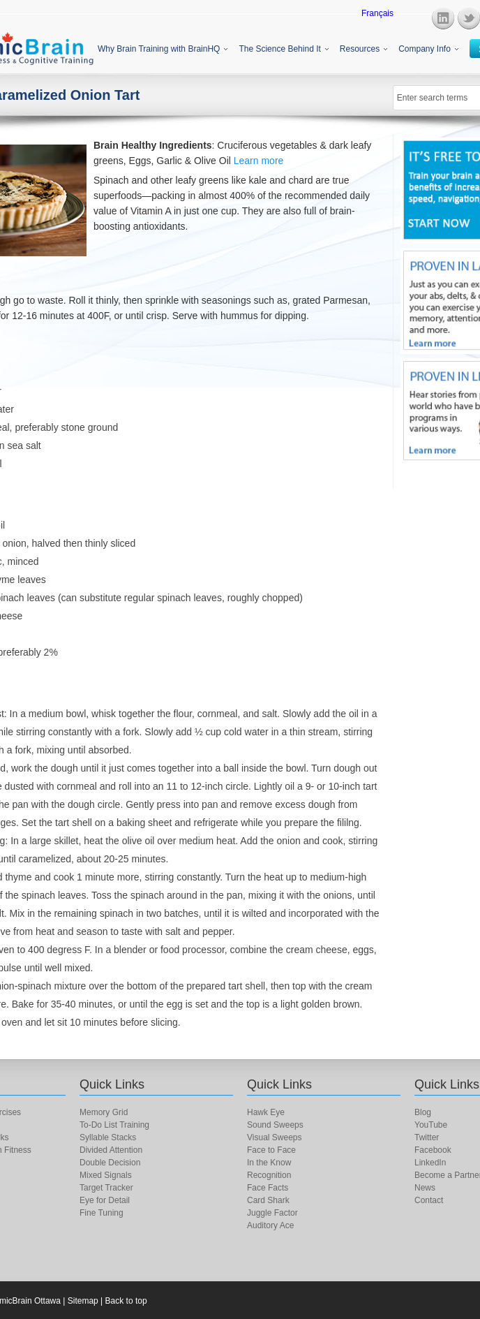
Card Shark (268, 1200)
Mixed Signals (106, 1175)
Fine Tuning (101, 1213)
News (424, 1188)
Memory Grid (104, 1112)
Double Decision (110, 1162)
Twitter (426, 1137)
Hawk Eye (266, 1112)
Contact (428, 1200)
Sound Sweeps (275, 1125)
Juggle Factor (272, 1213)
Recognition (269, 1175)
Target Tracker (106, 1188)
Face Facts (267, 1188)
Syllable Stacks (108, 1137)
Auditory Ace (270, 1225)
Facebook (432, 1150)
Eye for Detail (105, 1200)
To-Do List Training (114, 1125)
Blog (422, 1112)
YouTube (430, 1125)
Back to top (126, 1301)
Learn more (259, 160)
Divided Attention (111, 1150)
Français (377, 13)
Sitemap (83, 1301)
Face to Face (271, 1150)
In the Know (269, 1162)
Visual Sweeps (274, 1137)
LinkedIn (430, 1162)
